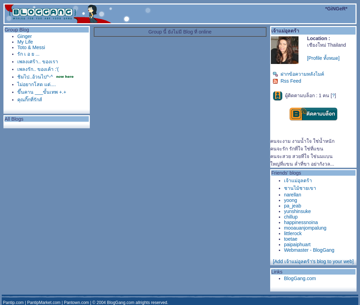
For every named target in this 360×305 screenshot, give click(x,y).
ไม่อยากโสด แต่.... (36, 84)
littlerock (293, 233)
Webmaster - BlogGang (309, 250)
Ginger (24, 36)
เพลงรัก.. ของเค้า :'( (38, 69)
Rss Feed (287, 81)
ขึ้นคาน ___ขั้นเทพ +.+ (41, 92)
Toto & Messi (31, 47)
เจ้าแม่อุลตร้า (298, 180)
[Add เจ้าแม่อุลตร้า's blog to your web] (313, 261)
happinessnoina (301, 222)
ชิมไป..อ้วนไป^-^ (35, 77)
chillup (291, 217)
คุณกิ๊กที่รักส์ (29, 99)
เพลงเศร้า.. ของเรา (37, 61)
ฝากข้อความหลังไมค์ (298, 74)
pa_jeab (292, 206)
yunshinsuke (297, 211)
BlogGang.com (300, 278)
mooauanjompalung (305, 228)
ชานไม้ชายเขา (300, 188)
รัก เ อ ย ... (28, 54)
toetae (290, 239)
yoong (290, 200)
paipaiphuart (297, 244)
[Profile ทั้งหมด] (323, 58)
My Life (25, 42)
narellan (292, 194)
